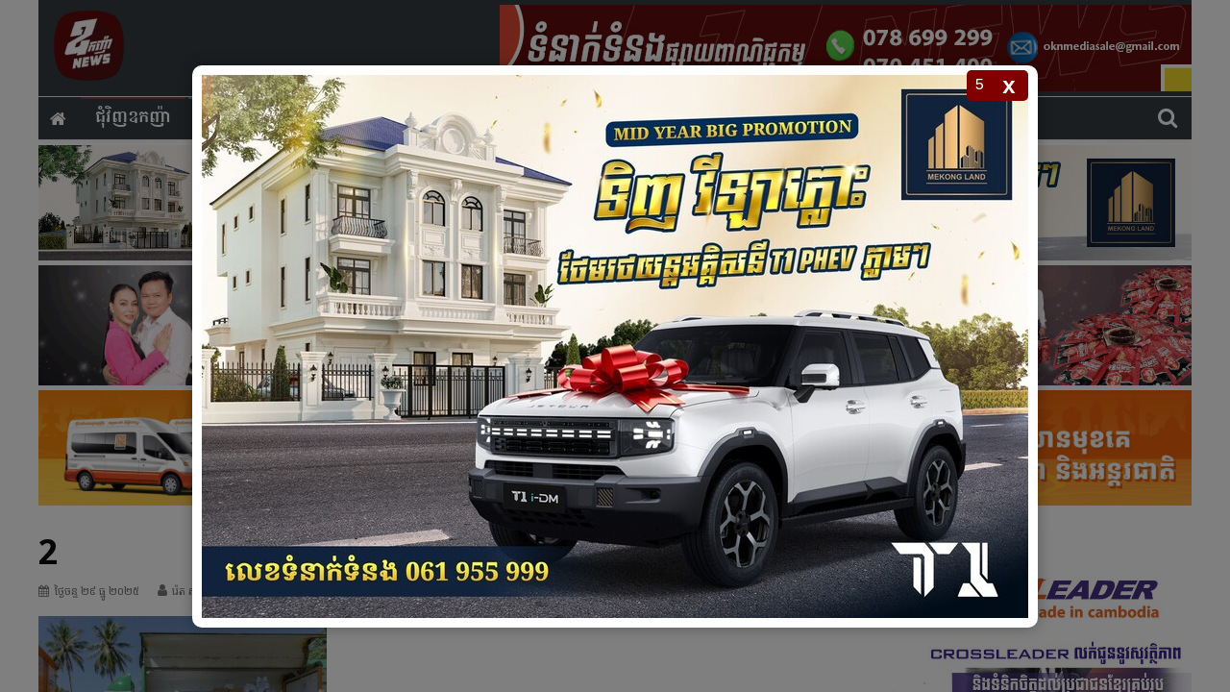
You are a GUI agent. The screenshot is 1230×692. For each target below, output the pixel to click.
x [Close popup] (1008, 85)
